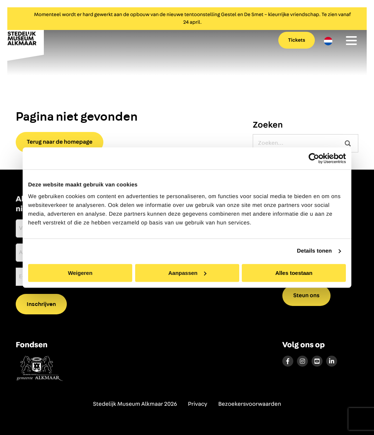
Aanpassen (187, 273)
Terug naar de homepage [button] (59, 142)
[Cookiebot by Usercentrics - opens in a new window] (314, 158)
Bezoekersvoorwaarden (249, 404)
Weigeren (80, 273)
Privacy (197, 404)
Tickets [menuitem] (296, 40)
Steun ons (306, 296)
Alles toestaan (294, 273)
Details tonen (314, 251)
